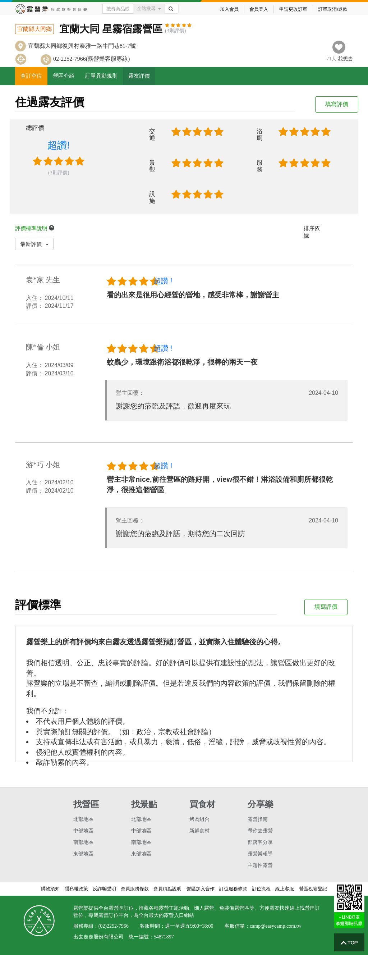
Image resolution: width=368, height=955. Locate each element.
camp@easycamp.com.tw (276, 926)
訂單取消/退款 (333, 9)
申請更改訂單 (293, 9)
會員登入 (258, 9)
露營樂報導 (260, 853)
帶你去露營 (260, 830)
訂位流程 (261, 888)
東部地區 (83, 853)
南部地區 (83, 842)
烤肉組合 (199, 819)
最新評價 (34, 244)
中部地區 (83, 830)
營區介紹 (63, 76)
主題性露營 (260, 865)
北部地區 (83, 819)
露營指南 (258, 819)
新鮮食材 (199, 830)
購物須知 (50, 888)
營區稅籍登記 (313, 888)
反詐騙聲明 (104, 888)
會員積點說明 (167, 888)
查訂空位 (31, 76)
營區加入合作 (201, 888)
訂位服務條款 (233, 888)
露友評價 (139, 76)
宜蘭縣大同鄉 (34, 29)
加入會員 (229, 9)
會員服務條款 (135, 888)
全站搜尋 (149, 8)
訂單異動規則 (101, 76)
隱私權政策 (76, 888)
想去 (345, 58)
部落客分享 (260, 842)
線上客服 (284, 888)
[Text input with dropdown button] (118, 9)
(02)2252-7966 (113, 926)
